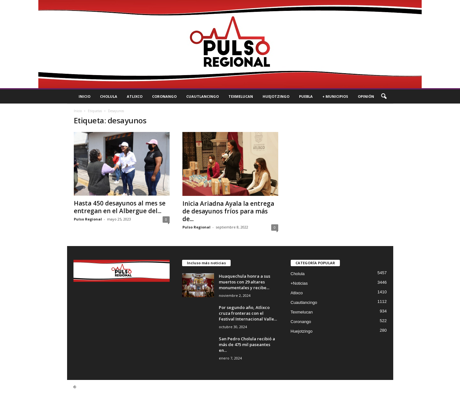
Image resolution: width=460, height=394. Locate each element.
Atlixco (134, 96)
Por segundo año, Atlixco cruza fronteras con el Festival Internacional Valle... (248, 313)
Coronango (164, 96)
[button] (384, 96)
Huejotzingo (276, 96)
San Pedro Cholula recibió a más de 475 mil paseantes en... (247, 344)
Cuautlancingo (202, 96)
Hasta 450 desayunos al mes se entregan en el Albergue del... (119, 207)
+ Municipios (335, 96)
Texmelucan (240, 96)
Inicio (84, 96)
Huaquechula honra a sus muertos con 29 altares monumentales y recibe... (244, 281)
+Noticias (299, 283)
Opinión (366, 96)
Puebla (306, 96)
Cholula (108, 96)
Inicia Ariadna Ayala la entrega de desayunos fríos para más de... (228, 211)
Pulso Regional (88, 219)
